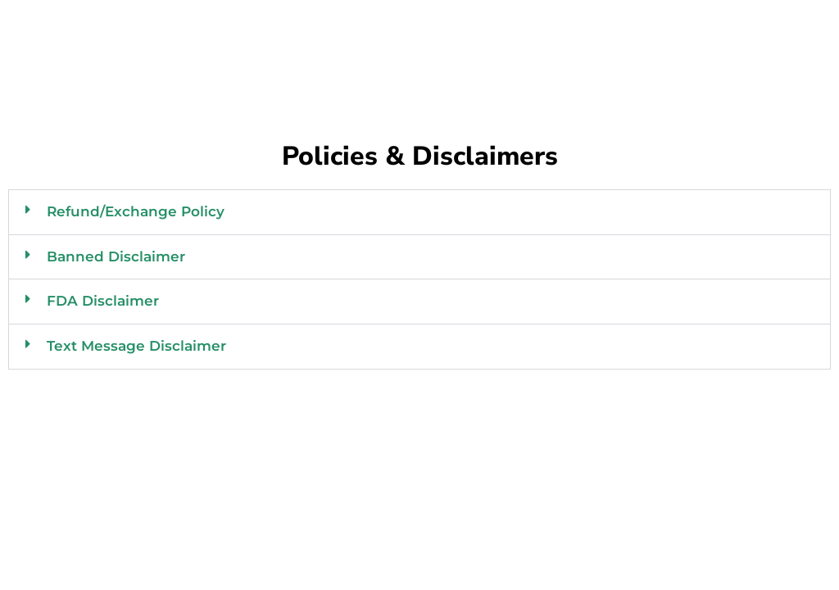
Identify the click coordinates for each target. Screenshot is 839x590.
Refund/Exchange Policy (135, 211)
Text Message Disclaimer (136, 346)
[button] (419, 212)
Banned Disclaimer (116, 256)
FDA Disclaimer (103, 301)
